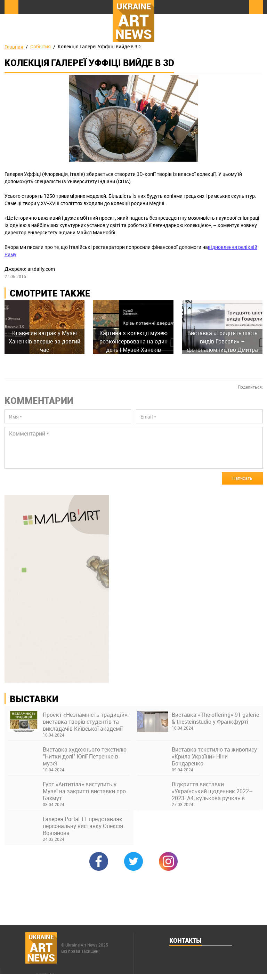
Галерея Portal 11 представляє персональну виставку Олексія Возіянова (83, 825)
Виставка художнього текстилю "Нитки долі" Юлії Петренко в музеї (85, 756)
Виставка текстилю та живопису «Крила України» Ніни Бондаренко (214, 756)
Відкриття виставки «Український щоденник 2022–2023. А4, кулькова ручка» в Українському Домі (212, 791)
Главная (14, 46)
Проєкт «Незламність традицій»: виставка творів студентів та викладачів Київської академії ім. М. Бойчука (86, 721)
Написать (242, 478)
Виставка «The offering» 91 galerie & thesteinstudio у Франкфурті (215, 718)
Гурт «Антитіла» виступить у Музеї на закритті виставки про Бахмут (84, 791)
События (40, 46)
